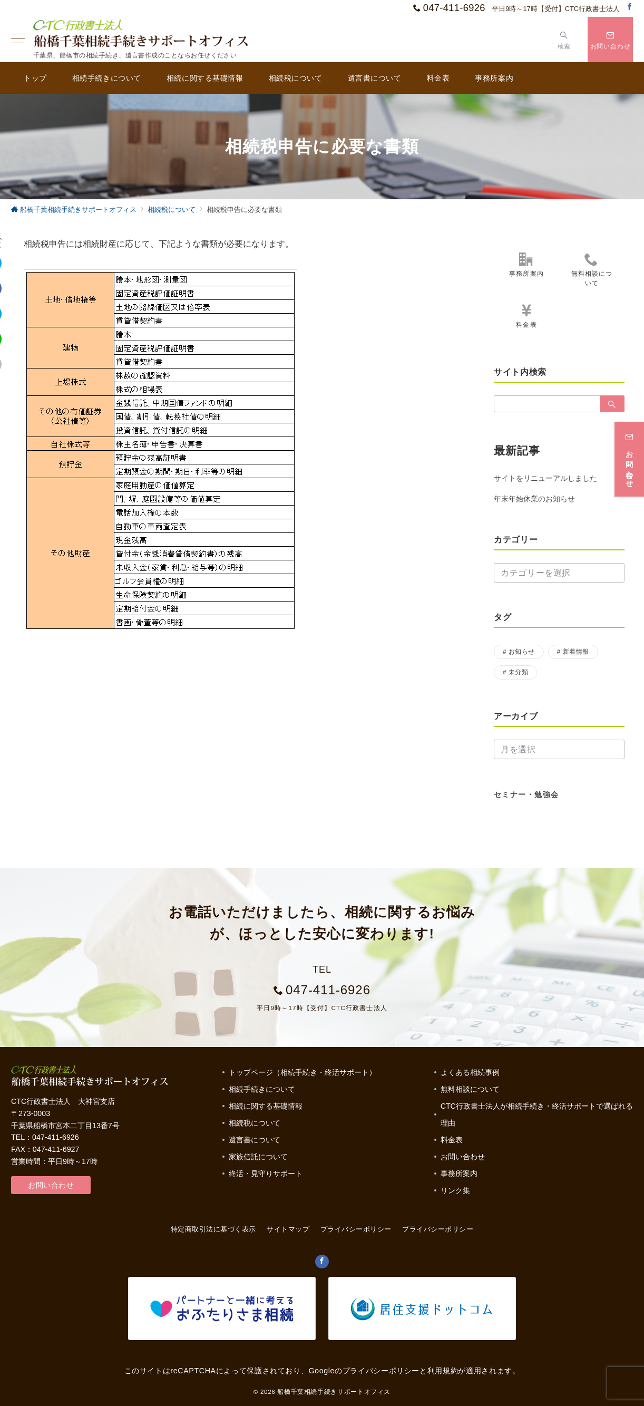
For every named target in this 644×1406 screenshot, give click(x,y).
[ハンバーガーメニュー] (18, 39)
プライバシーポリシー (437, 1229)
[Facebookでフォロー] (629, 7)
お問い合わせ (51, 1185)
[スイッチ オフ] (564, 39)
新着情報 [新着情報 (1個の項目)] (576, 651)
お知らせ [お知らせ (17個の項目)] (522, 651)
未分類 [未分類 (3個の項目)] (518, 671)
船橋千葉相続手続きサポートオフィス (334, 1391)
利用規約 (442, 1370)
